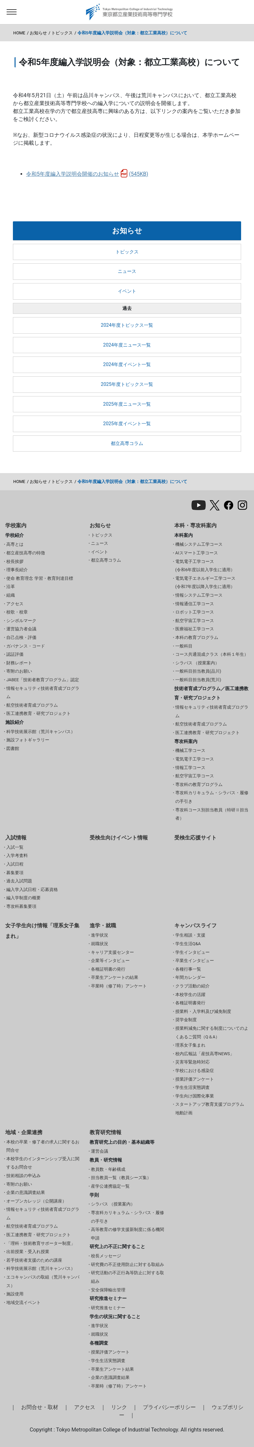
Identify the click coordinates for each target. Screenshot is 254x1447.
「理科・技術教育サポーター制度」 (40, 1243)
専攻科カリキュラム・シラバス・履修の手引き (211, 797)
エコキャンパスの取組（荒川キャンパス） (42, 1281)
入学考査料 (17, 855)
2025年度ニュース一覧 (127, 404)
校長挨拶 (14, 561)
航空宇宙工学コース (194, 620)
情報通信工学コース (194, 603)
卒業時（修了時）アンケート (119, 985)
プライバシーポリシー (169, 1407)
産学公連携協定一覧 (110, 1186)
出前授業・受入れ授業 (27, 1251)
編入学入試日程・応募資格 (32, 889)
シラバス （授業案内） (197, 662)
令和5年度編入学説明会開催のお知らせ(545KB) (87, 174)
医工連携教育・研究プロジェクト (38, 713)
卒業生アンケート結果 (112, 1369)
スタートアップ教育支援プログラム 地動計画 (209, 1108)
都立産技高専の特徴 (25, 552)
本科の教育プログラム (196, 637)
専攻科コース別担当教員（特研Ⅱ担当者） (211, 814)
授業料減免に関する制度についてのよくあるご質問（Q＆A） (211, 1032)
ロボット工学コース (194, 612)
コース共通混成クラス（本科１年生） (211, 654)
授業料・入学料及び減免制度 (203, 1011)
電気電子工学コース (194, 759)
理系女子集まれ (190, 1045)
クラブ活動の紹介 (192, 985)
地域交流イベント (23, 1302)
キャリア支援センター (112, 952)
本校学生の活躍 (190, 994)
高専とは (14, 544)
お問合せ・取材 (39, 1407)
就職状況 (99, 943)
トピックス (62, 32)
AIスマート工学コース (196, 552)
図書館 (12, 748)
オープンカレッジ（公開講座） (36, 1201)
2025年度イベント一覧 (127, 424)
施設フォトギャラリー (27, 739)
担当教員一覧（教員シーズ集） (121, 1177)
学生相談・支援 (190, 935)
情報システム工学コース (199, 595)
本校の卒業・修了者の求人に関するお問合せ (42, 1146)
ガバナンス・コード (25, 646)
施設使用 (14, 1293)
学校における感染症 (194, 1070)
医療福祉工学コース (194, 628)
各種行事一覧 (188, 969)
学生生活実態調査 (192, 1087)
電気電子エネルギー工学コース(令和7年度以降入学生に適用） (205, 582)
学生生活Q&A (188, 943)
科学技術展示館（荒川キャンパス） (40, 731)
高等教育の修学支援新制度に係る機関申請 (127, 1234)
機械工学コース (190, 750)
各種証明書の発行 (108, 969)
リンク (119, 1407)
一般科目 (183, 646)
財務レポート (19, 662)
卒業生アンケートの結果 (114, 977)
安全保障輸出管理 (108, 1289)
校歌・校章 (17, 612)
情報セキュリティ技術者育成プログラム (42, 692)
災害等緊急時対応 (192, 1061)
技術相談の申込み (23, 1175)
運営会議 (99, 1151)
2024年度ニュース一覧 (127, 345)
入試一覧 (14, 847)
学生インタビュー (192, 952)
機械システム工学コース (199, 544)
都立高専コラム (127, 443)
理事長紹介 (17, 569)
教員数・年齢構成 (108, 1169)
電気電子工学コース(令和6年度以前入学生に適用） (205, 566)
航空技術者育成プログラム (32, 705)
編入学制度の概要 (23, 897)
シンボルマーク (21, 620)
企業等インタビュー (110, 960)
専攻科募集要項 (21, 906)
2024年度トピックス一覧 (127, 325)
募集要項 (14, 872)
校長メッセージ (106, 1255)
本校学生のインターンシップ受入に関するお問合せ (42, 1163)
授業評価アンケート (194, 1079)
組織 (10, 595)
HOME (19, 32)
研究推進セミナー (108, 1307)
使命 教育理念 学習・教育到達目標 (39, 578)
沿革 (10, 586)
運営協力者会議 (21, 628)
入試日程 (14, 864)
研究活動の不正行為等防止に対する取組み (127, 1277)
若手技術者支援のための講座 (34, 1260)
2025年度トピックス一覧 (127, 384)
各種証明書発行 (190, 1002)
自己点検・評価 (21, 637)
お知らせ (38, 32)
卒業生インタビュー (194, 960)
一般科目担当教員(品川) (198, 671)
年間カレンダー (190, 977)
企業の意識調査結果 (25, 1192)
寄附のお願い (19, 671)
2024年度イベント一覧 (127, 364)
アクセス (14, 603)
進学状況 (99, 935)
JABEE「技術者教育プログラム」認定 (42, 679)
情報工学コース (190, 767)
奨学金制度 (186, 1019)
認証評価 (14, 654)
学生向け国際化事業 (194, 1096)
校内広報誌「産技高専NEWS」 (204, 1053)
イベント (127, 291)
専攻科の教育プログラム (199, 784)
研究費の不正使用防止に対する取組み (127, 1264)
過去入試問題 (19, 880)
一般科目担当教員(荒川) (198, 679)
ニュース (127, 271)
